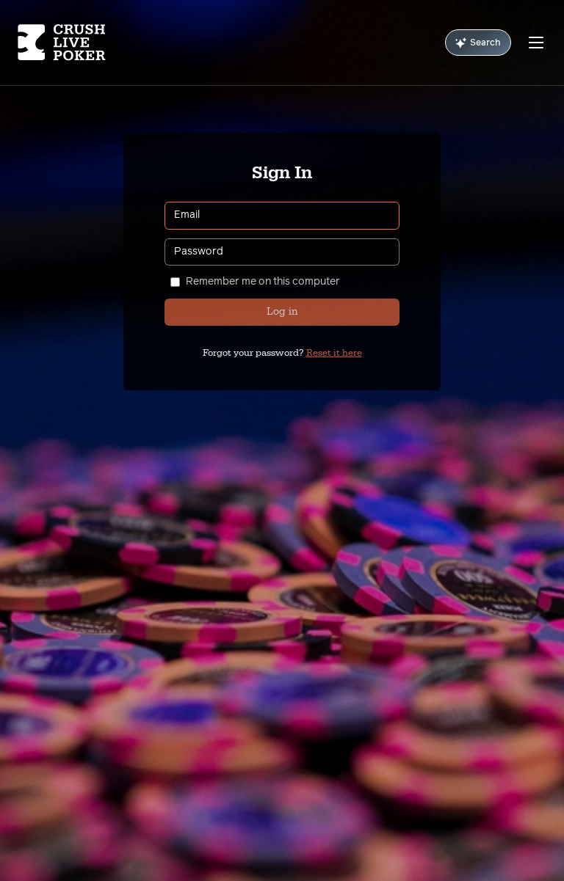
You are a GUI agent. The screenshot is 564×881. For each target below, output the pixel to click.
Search (478, 42)
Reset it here (334, 353)
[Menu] (536, 42)
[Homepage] (62, 42)
